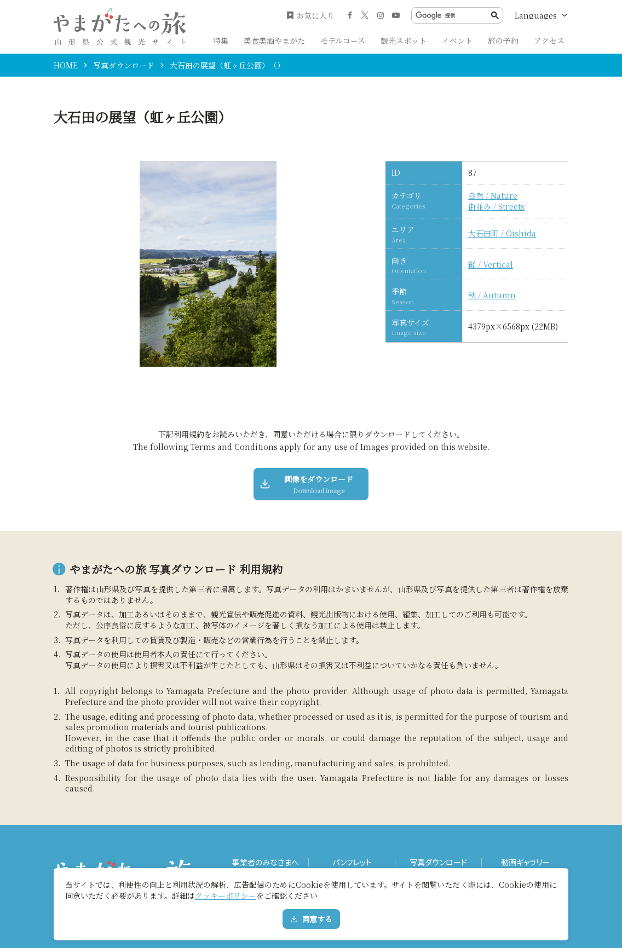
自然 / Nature (492, 195)
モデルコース (342, 40)
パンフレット (352, 862)
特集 (220, 40)
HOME (66, 65)
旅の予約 (503, 40)
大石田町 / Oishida (502, 233)
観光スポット (404, 40)
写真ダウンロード (123, 65)
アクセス (549, 40)
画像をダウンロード (307, 484)
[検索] (453, 15)
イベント (457, 40)
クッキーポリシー (225, 895)
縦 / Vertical (490, 264)
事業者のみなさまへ (265, 862)
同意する (311, 919)
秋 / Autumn (492, 295)
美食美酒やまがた (274, 40)
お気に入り (310, 15)
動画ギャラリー (525, 862)
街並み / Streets (496, 206)
